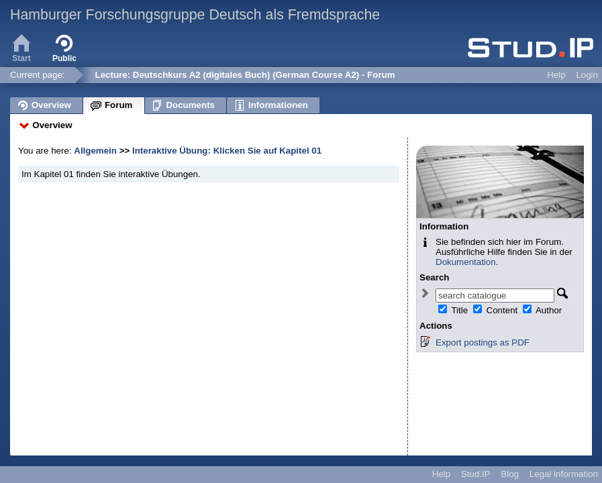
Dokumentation (466, 262)
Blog (510, 474)
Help (556, 75)
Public (64, 46)
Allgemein (96, 151)
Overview (52, 125)
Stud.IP (476, 474)
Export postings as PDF (483, 342)
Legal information (564, 474)
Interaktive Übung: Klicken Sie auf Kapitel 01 (226, 151)
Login (587, 75)
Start (21, 46)
